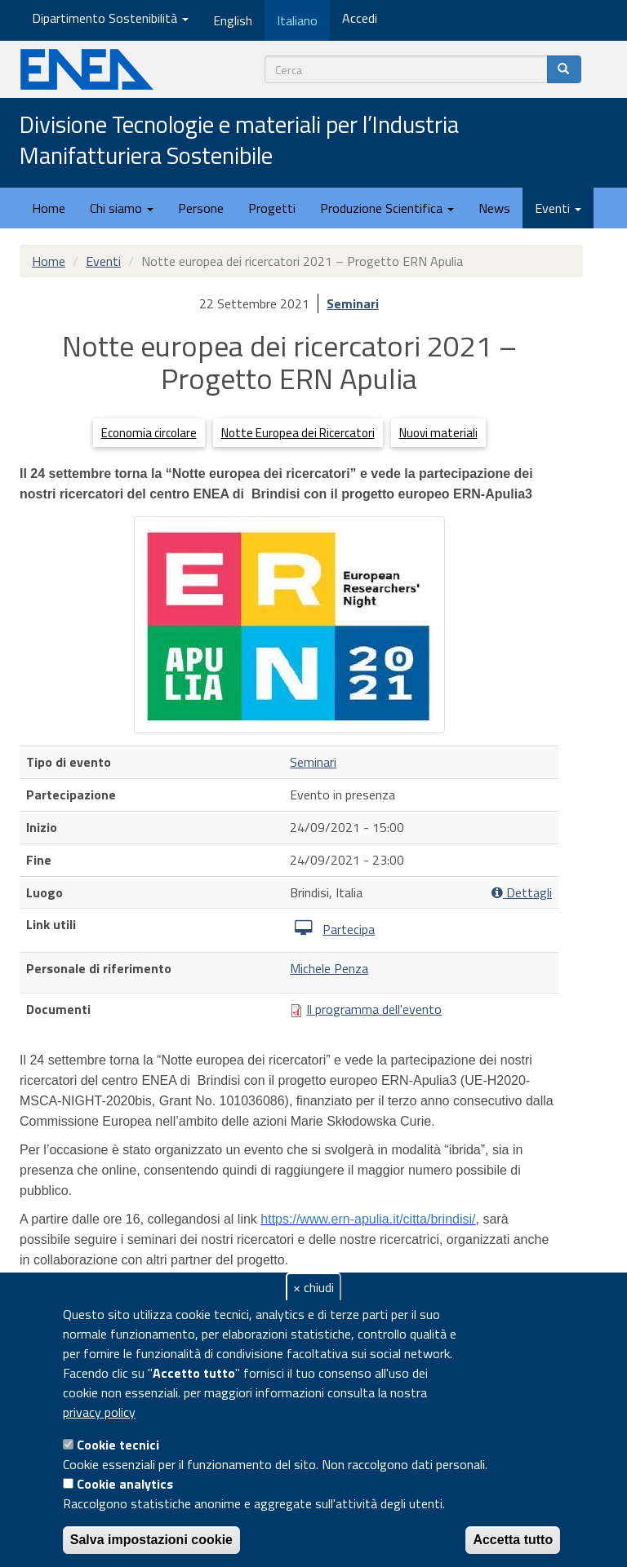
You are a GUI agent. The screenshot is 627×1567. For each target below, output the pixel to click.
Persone (201, 208)
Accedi (359, 18)
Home (48, 208)
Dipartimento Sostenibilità (110, 18)
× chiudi (313, 1287)
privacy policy (99, 1412)
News (494, 208)
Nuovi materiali (438, 432)
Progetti (272, 208)
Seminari (353, 303)
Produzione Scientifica (387, 208)
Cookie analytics (125, 1484)
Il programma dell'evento (374, 1009)
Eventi (558, 208)
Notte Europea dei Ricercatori (298, 432)
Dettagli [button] (521, 892)
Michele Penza (329, 968)
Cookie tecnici (118, 1444)
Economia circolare (149, 432)
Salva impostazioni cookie (151, 1540)
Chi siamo (121, 208)
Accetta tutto (513, 1540)
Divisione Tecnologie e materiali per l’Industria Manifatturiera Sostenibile (239, 140)
